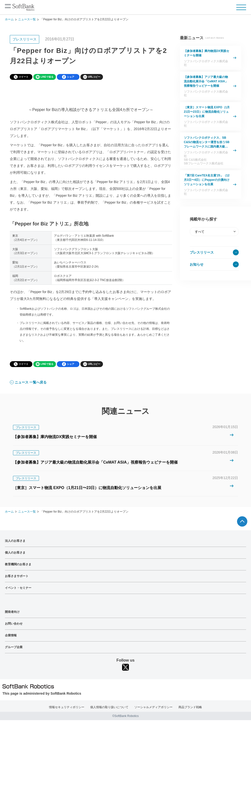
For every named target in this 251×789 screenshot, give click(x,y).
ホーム (9, 19)
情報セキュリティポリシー (66, 707)
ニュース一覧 (27, 19)
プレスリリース (202, 252)
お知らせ (196, 264)
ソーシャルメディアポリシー (153, 707)
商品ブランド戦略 (190, 707)
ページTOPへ (242, 521)
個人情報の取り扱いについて (109, 707)
